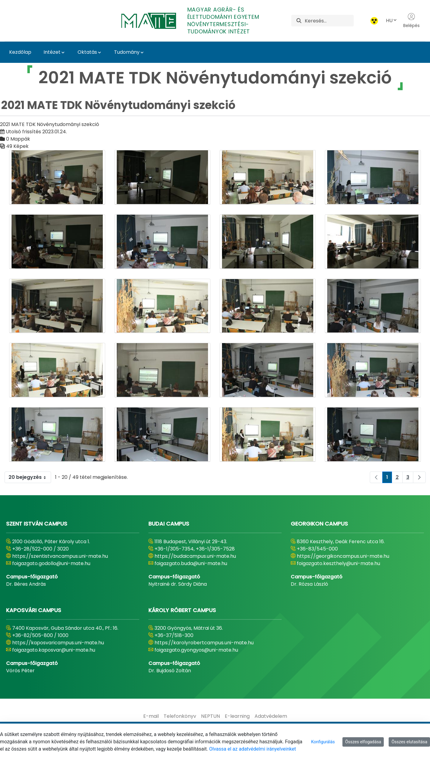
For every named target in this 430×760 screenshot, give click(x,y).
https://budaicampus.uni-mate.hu (195, 556)
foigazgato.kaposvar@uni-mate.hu (53, 649)
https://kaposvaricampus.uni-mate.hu (58, 642)
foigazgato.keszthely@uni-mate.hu (338, 563)
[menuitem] (151, 716)
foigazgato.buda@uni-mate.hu (190, 563)
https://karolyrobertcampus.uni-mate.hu (204, 642)
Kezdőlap (20, 52)
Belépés (411, 21)
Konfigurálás (323, 741)
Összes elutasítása (409, 741)
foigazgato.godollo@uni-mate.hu (51, 563)
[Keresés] (329, 20)
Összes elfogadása (363, 741)
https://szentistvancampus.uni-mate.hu (60, 556)
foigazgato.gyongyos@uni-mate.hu (196, 649)
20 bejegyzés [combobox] (30, 477)
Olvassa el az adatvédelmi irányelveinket (252, 749)
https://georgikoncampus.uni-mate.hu (343, 556)
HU (391, 20)
